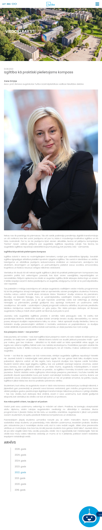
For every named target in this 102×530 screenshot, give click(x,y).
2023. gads (20, 466)
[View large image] (51, 160)
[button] (97, 4)
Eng (9, 4)
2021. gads (20, 478)
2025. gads (20, 454)
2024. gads (20, 460)
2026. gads (20, 449)
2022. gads (20, 472)
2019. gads (20, 489)
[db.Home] (50, 4)
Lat (4, 4)
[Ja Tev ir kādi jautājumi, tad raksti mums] (88, 516)
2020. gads (20, 484)
